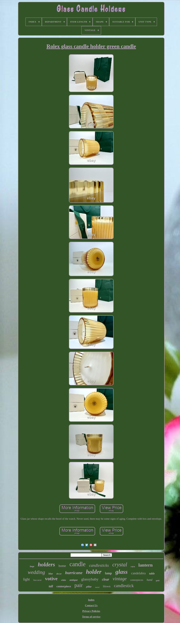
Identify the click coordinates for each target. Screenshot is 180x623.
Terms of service (91, 616)
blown (107, 586)
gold (157, 580)
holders (46, 564)
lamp (108, 573)
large (32, 566)
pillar (89, 586)
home (62, 566)
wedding (36, 572)
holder (93, 572)
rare (133, 567)
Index (91, 599)
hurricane (73, 572)
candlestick (124, 585)
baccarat (37, 580)
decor (59, 573)
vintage (120, 578)
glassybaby (89, 579)
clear (105, 579)
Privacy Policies (91, 611)
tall (51, 586)
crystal (119, 564)
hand (149, 579)
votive (51, 578)
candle (77, 564)
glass (121, 571)
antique (73, 580)
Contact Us (91, 605)
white (63, 580)
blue (51, 573)
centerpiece (63, 586)
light (26, 579)
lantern (145, 565)
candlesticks (99, 565)
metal (97, 587)
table (152, 573)
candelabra (138, 573)
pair (78, 585)
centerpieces (136, 580)
